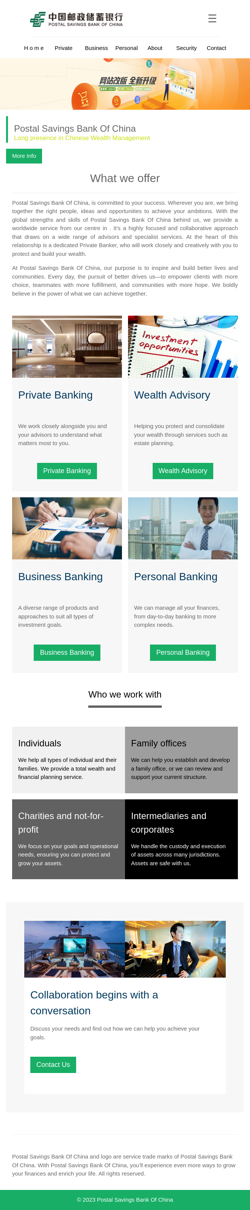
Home (34, 48)
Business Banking (67, 652)
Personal (127, 48)
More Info (24, 156)
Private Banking (67, 471)
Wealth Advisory (183, 471)
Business (96, 48)
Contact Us (53, 1064)
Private (64, 48)
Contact (217, 48)
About (154, 48)
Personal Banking (182, 652)
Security (186, 48)
